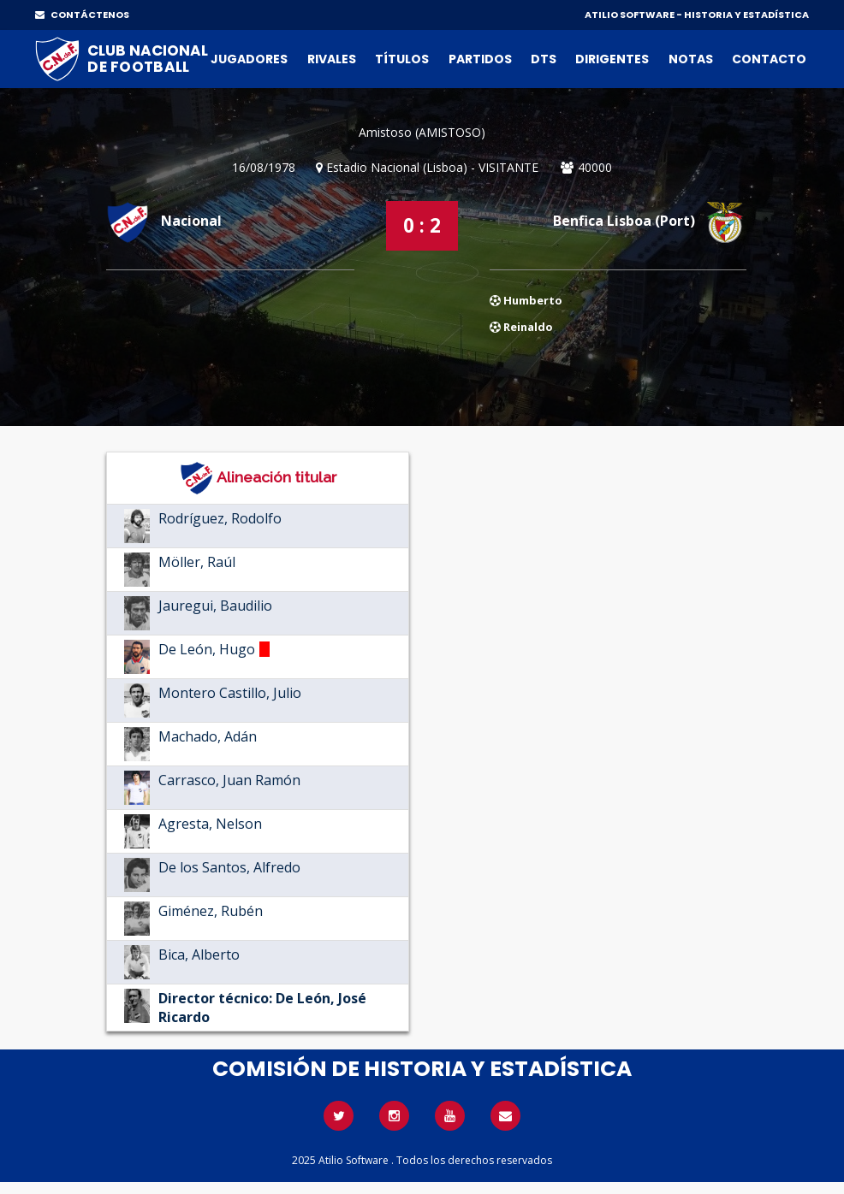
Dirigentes (612, 59)
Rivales (331, 59)
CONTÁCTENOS (82, 14)
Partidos (480, 59)
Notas (691, 59)
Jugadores (249, 59)
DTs (543, 59)
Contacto (769, 59)
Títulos (402, 59)
